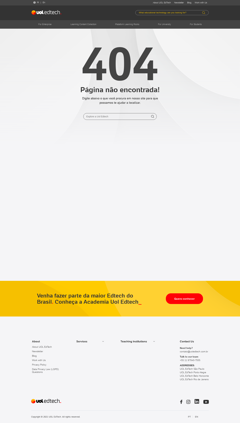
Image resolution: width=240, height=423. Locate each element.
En (44, 2)
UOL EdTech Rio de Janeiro (194, 379)
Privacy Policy (39, 364)
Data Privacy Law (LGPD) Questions (45, 370)
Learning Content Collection (83, 24)
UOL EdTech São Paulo (192, 369)
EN (196, 417)
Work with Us (201, 2)
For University (164, 24)
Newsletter (179, 2)
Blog (189, 2)
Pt (38, 2)
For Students (196, 24)
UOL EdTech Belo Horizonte (194, 375)
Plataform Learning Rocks (127, 24)
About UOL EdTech (162, 2)
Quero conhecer (184, 298)
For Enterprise (45, 24)
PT (189, 417)
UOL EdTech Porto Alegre (193, 372)
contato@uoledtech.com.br (194, 351)
